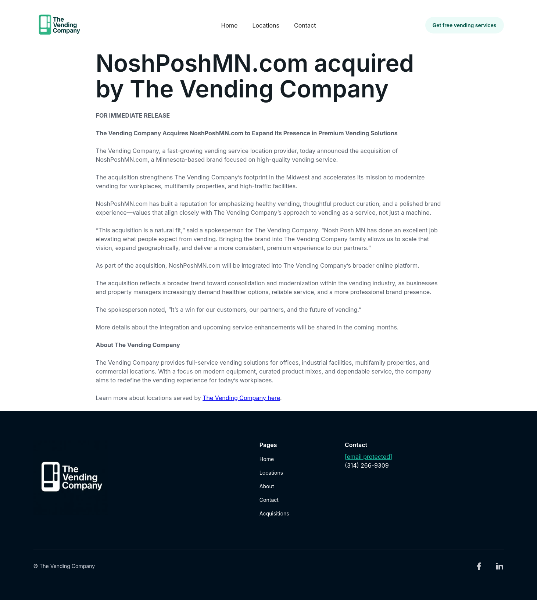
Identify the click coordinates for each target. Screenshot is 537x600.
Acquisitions (274, 513)
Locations (265, 25)
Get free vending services (465, 25)
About (266, 486)
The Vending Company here (241, 397)
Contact (305, 25)
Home (229, 25)
